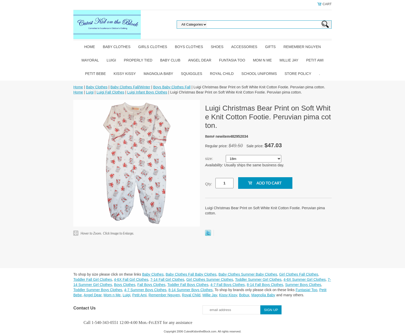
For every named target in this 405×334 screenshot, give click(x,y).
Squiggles (191, 74)
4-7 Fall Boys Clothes (227, 285)
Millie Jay (288, 60)
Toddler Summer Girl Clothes (258, 279)
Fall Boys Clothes (151, 285)
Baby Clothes (116, 47)
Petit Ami (314, 60)
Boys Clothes (189, 47)
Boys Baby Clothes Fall (172, 87)
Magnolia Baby (158, 74)
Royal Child (222, 74)
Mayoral (90, 60)
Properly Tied (138, 60)
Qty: (208, 184)
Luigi (111, 60)
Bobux (244, 295)
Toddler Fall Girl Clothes (92, 279)
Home (89, 47)
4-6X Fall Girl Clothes (131, 279)
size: (209, 158)
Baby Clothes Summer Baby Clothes (248, 274)
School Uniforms (259, 74)
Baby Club (170, 60)
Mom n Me (262, 60)
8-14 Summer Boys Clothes (190, 290)
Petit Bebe (95, 74)
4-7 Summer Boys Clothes (145, 290)
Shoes (217, 47)
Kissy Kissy (125, 74)
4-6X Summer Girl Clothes (305, 279)
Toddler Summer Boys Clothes (97, 290)
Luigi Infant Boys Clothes (147, 92)
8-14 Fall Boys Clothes (265, 285)
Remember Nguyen (302, 47)
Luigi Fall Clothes (110, 92)
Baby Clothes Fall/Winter (130, 87)
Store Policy (298, 74)
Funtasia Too (232, 60)
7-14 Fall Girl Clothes (167, 279)
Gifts (270, 47)
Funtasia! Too (306, 290)
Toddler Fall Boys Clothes (187, 285)
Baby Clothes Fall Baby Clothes (191, 274)
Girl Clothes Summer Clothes (209, 279)
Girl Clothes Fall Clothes (298, 274)
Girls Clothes (152, 47)
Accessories (244, 47)
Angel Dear (199, 60)
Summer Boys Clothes (303, 285)
